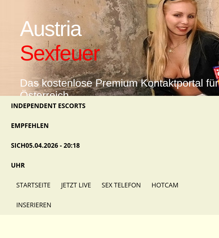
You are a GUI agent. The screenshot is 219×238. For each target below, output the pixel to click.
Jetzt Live (76, 184)
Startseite (33, 184)
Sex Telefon (121, 184)
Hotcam (164, 184)
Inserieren (33, 204)
